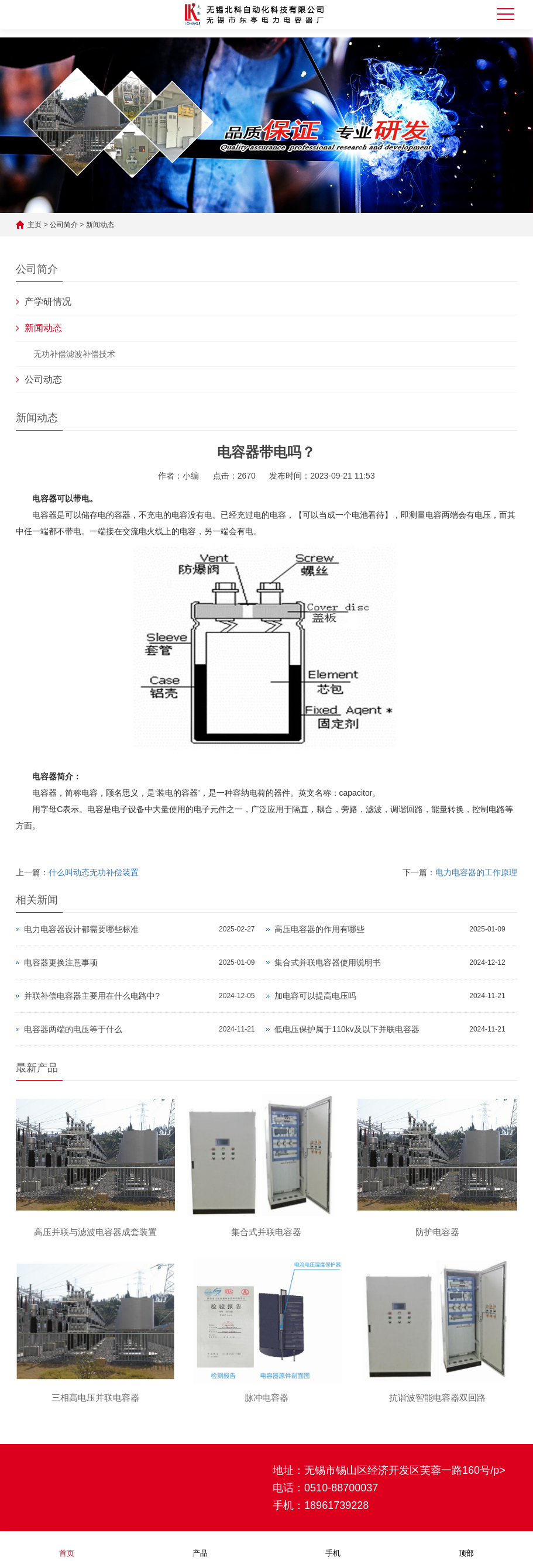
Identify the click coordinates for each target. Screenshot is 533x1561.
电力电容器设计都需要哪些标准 (81, 929)
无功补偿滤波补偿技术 (74, 354)
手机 (333, 1545)
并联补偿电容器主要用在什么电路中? (92, 995)
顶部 (466, 1545)
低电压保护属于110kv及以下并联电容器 (346, 1029)
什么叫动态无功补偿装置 (94, 872)
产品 (200, 1545)
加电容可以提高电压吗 (315, 995)
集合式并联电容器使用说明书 (327, 962)
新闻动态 (100, 225)
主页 (34, 225)
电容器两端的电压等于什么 (73, 1029)
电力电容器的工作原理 (476, 872)
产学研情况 (48, 302)
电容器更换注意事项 (61, 962)
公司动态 (43, 379)
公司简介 (64, 225)
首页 (66, 1545)
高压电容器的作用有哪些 (319, 929)
